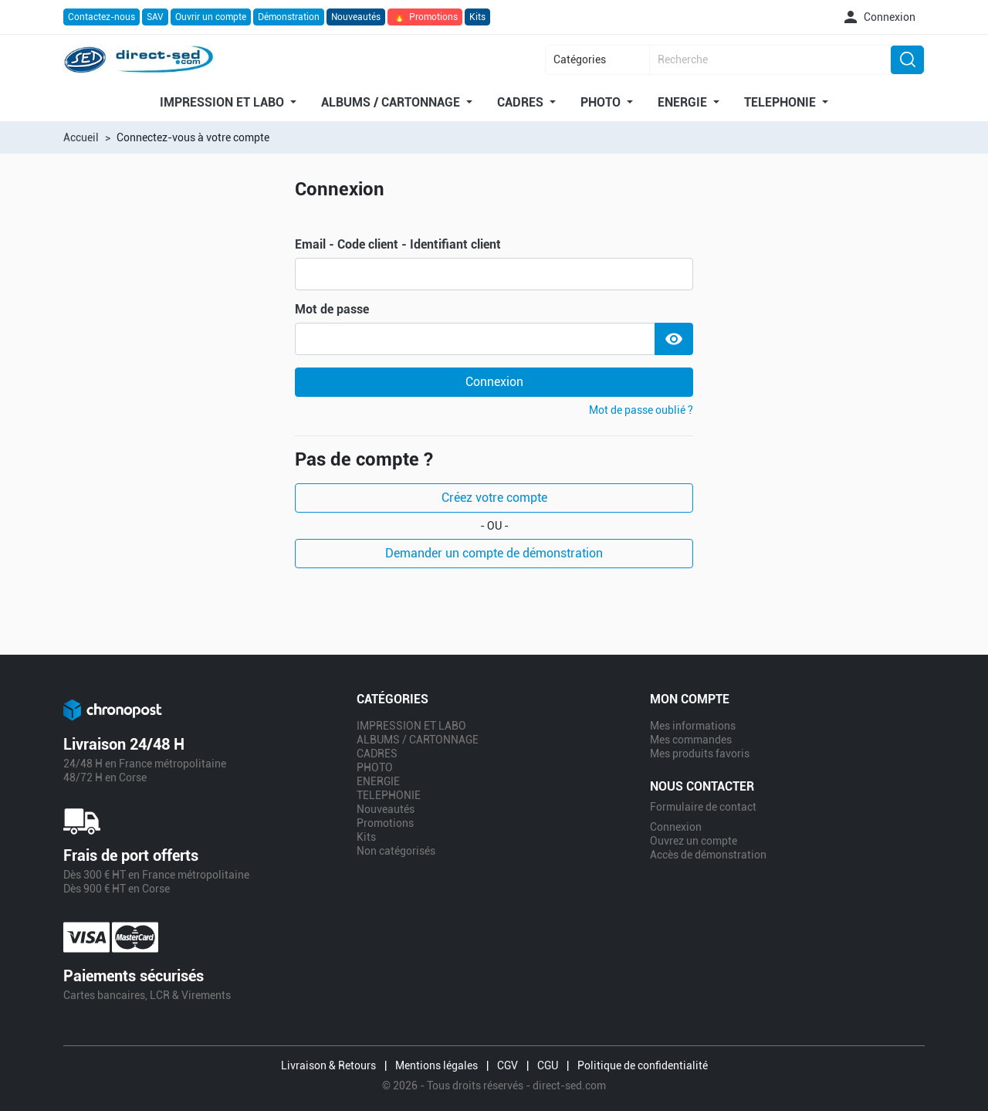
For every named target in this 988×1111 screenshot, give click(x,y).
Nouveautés (356, 17)
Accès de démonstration (708, 854)
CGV (507, 1065)
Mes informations (693, 726)
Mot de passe (332, 310)
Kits (477, 17)
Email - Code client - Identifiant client (398, 245)
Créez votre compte (494, 497)
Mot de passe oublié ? (641, 410)
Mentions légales (436, 1065)
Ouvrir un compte (210, 17)
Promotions (425, 17)
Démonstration (289, 17)
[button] (878, 17)
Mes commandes (691, 739)
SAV (155, 17)
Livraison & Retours (328, 1065)
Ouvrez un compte (693, 841)
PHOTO (602, 103)
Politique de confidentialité (642, 1065)
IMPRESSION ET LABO (223, 103)
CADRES (521, 103)
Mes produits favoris (699, 753)
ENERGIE (684, 103)
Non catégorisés (396, 851)
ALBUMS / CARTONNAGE (392, 103)
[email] (494, 274)
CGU (547, 1065)
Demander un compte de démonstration (494, 553)
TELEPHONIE (781, 103)
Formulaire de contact (703, 807)
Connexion (494, 381)
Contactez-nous (101, 17)
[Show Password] (674, 339)
